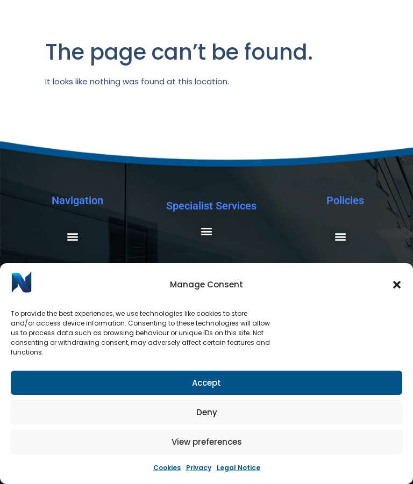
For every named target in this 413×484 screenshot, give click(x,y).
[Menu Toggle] (388, 31)
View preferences (207, 441)
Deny (206, 412)
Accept (206, 382)
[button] (396, 284)
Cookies (167, 467)
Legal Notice (238, 467)
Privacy (198, 467)
